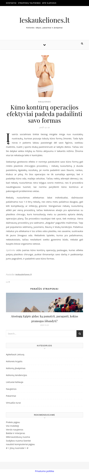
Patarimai (11, 395)
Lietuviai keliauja (14, 381)
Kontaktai (11, 3)
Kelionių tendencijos (16, 375)
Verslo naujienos (14, 429)
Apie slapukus (49, 3)
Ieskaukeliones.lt (44, 19)
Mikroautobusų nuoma (18, 436)
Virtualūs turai (13, 402)
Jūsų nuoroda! (17, 447)
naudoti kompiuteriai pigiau (20, 444)
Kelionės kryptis (14, 361)
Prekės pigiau (13, 422)
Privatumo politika (44, 471)
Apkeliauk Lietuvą (15, 354)
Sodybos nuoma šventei (18, 440)
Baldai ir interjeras (15, 433)
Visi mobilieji (12, 425)
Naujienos (44, 101)
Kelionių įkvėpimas (15, 368)
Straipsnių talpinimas (29, 3)
